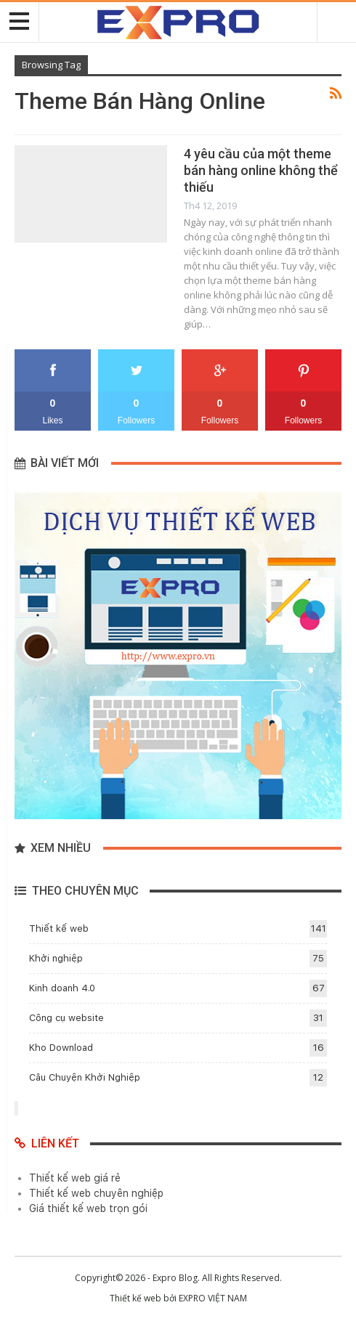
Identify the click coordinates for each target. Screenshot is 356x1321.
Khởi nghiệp (56, 958)
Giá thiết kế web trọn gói (88, 1208)
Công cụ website (66, 1017)
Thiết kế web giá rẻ (75, 1178)
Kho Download (61, 1047)
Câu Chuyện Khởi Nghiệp (84, 1077)
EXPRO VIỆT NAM (213, 1298)
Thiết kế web (59, 928)
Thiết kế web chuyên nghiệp (96, 1193)
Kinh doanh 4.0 (62, 988)
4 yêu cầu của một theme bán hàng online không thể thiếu (261, 170)
